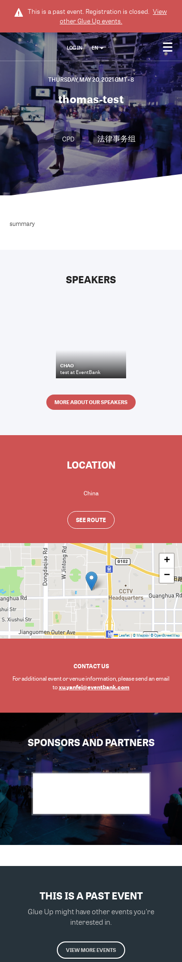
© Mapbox (141, 635)
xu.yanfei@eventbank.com (94, 687)
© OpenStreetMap (165, 635)
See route (91, 520)
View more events (91, 949)
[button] (91, 581)
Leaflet (122, 635)
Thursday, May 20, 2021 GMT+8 (91, 79)
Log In (74, 47)
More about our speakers (91, 402)
